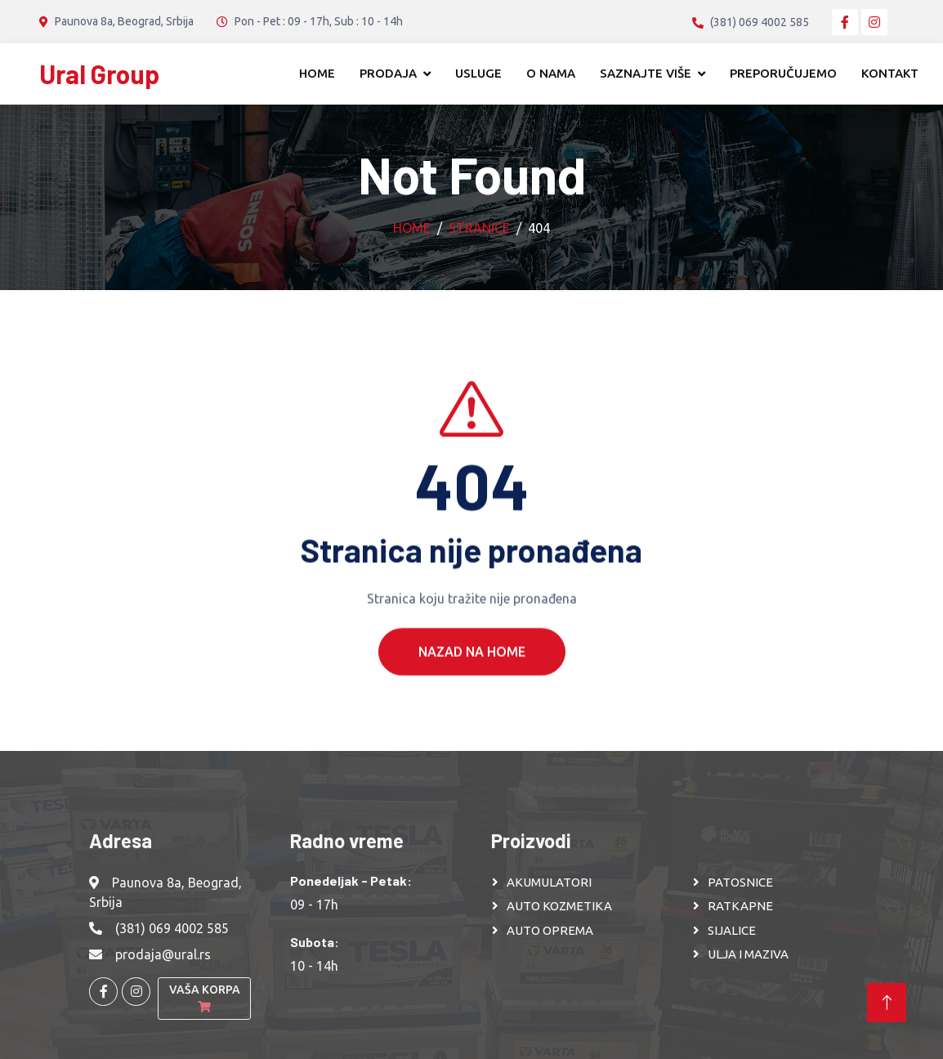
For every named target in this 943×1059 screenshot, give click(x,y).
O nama (550, 73)
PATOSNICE (740, 882)
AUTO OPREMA (550, 930)
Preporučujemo (783, 73)
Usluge (478, 73)
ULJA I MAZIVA (748, 954)
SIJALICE (732, 930)
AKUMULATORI (549, 882)
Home (317, 73)
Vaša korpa (204, 997)
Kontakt (889, 73)
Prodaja (388, 73)
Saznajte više (645, 73)
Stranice (479, 228)
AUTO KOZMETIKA (559, 906)
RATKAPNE (740, 906)
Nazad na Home (471, 677)
